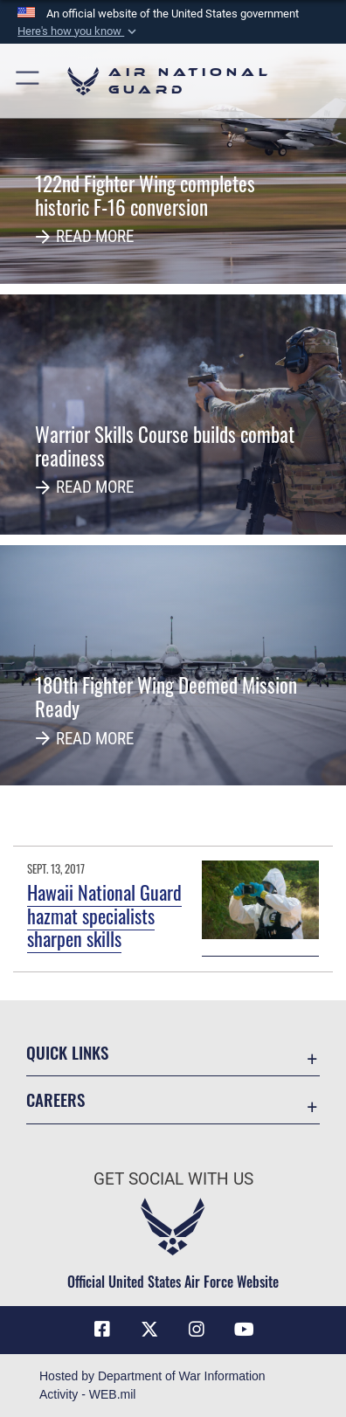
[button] (78, 31)
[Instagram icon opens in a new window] (196, 1330)
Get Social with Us (173, 1179)
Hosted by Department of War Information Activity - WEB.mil (152, 1385)
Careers (55, 1099)
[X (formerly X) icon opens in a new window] (149, 1330)
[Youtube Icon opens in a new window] (244, 1330)
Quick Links (67, 1052)
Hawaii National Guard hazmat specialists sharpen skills (104, 915)
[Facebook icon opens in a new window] (102, 1330)
